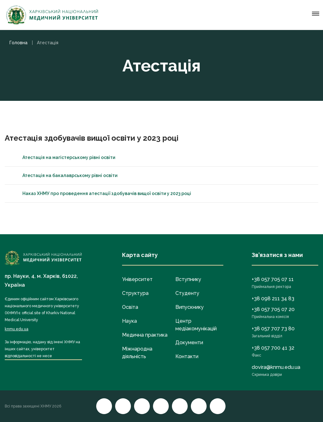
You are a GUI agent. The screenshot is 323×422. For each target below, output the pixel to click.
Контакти (186, 356)
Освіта (130, 307)
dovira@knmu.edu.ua (276, 367)
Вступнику (188, 279)
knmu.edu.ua (16, 329)
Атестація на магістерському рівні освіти (63, 157)
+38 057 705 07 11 (273, 279)
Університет (137, 279)
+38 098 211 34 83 (273, 299)
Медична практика (144, 335)
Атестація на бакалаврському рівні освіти (64, 175)
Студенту (187, 293)
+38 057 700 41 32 (273, 348)
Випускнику (189, 307)
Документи (189, 342)
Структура (135, 293)
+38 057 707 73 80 (273, 329)
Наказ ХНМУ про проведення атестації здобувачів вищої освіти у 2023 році (101, 193)
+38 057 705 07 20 (273, 309)
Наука (129, 321)
